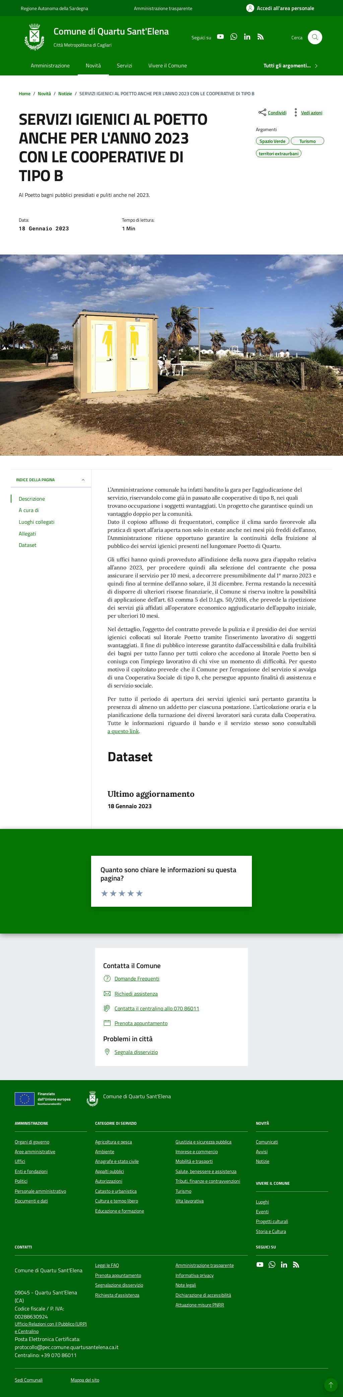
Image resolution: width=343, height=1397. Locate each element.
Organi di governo (32, 1141)
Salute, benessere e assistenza (206, 1171)
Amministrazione (50, 65)
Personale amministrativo (40, 1191)
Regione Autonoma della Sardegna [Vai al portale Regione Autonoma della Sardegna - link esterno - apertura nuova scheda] (54, 8)
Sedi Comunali (29, 1380)
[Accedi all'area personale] (280, 8)
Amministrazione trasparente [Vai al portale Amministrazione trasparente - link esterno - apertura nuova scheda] (163, 8)
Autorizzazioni (108, 1181)
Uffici (20, 1161)
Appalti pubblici (109, 1171)
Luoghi (262, 1202)
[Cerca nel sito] (315, 37)
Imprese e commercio (197, 1151)
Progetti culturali (272, 1221)
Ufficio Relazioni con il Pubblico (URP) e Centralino (51, 1328)
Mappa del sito (85, 1380)
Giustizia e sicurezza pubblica (203, 1141)
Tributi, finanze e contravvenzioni (208, 1181)
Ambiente (104, 1151)
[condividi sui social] (272, 112)
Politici (21, 1181)
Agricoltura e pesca (113, 1141)
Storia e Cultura (271, 1231)
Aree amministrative (35, 1151)
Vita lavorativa (190, 1201)
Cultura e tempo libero (116, 1201)
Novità (93, 65)
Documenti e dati (31, 1201)
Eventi (262, 1211)
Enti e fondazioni (31, 1171)
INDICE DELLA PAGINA (51, 480)
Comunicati (267, 1141)
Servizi (124, 65)
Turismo (183, 1191)
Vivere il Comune (167, 65)
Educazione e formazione (119, 1211)
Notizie (262, 1161)
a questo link (123, 731)
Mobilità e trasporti (194, 1161)
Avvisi (262, 1151)
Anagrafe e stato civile (117, 1161)
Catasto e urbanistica (116, 1191)
